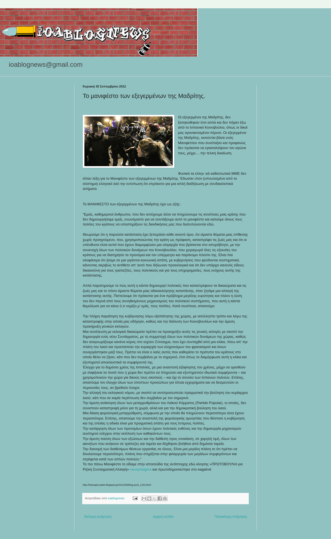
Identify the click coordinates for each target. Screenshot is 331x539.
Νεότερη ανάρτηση (97, 517)
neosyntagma (140, 469)
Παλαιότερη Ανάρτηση (231, 517)
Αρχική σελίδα (163, 517)
